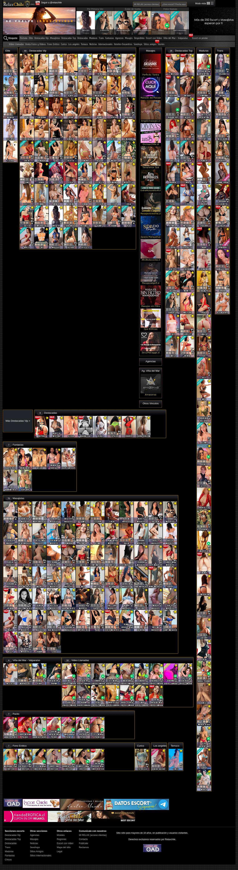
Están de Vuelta (133, 9)
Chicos (8, 859)
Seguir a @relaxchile (51, 2)
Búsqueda (12, 38)
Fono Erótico (53, 44)
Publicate (83, 843)
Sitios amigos (150, 44)
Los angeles (73, 44)
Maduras (93, 38)
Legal (59, 851)
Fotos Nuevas (170, 9)
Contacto (83, 839)
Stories (161, 44)
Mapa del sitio (63, 847)
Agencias (119, 38)
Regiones (61, 839)
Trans (101, 38)
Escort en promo (200, 38)
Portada (23, 38)
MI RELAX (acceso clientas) (146, 4)
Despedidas (139, 38)
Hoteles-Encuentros (123, 44)
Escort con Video (154, 38)
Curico (64, 44)
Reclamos (84, 847)
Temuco (84, 44)
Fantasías (109, 38)
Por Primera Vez (95, 9)
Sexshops (138, 44)
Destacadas (82, 38)
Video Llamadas (16, 44)
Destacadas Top (68, 38)
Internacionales (105, 44)
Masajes (129, 38)
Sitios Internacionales (40, 855)
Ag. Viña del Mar (150, 370)
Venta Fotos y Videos (35, 44)
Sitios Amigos (36, 851)
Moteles (61, 835)
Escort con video (65, 843)
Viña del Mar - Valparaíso (175, 38)
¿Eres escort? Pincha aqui (174, 4)
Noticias (93, 44)
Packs (16, 713)
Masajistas (55, 38)
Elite (31, 38)
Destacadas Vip (41, 38)
